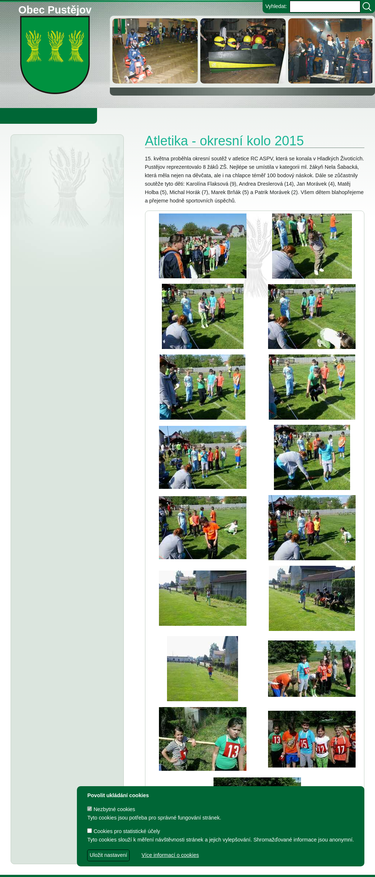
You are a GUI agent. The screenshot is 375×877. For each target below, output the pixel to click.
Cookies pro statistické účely (123, 831)
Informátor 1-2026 (70, 318)
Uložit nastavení (108, 855)
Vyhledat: (276, 6)
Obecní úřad (20, 116)
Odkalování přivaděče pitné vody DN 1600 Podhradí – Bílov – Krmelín (62, 198)
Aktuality (44, 153)
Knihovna (124, 116)
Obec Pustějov (55, 8)
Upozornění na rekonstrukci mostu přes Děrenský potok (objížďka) (56, 229)
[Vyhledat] (366, 6)
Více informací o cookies (170, 855)
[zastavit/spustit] (121, 26)
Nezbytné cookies (111, 809)
